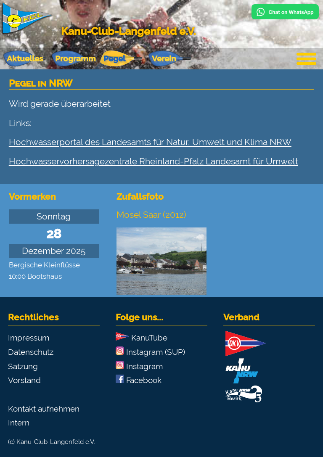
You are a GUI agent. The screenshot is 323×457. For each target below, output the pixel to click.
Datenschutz (30, 352)
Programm (75, 58)
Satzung (23, 366)
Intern (18, 422)
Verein (164, 58)
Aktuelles (25, 58)
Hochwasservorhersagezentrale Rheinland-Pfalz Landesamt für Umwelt (153, 161)
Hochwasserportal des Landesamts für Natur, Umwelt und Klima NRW (150, 142)
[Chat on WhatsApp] (285, 16)
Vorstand (24, 380)
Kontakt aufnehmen (43, 408)
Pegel (114, 58)
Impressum (28, 337)
